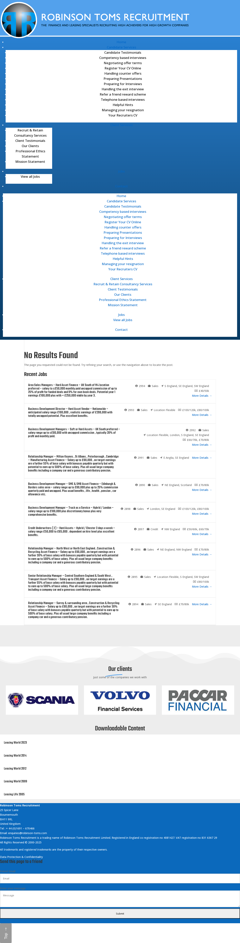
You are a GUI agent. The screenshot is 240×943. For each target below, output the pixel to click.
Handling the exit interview (123, 89)
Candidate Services (121, 47)
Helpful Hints (123, 105)
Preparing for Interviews (123, 84)
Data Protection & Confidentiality (22, 857)
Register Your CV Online (122, 68)
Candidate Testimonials (122, 52)
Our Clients (30, 146)
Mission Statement (30, 161)
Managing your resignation (123, 110)
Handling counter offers (122, 73)
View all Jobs (30, 176)
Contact (121, 186)
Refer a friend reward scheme (123, 94)
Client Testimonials (30, 140)
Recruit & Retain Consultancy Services (122, 284)
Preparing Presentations (123, 78)
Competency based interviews (122, 57)
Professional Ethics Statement (123, 299)
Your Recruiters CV (122, 115)
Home (121, 42)
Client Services (121, 125)
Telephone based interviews (123, 99)
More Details (202, 395)
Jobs (121, 171)
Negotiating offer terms (123, 63)
